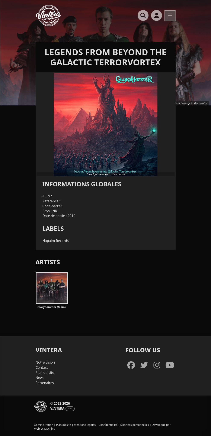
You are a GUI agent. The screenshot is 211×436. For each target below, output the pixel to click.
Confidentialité (108, 425)
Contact (42, 367)
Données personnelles (134, 425)
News (40, 377)
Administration (43, 425)
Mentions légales (85, 425)
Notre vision (45, 362)
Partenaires (45, 382)
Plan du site (45, 372)
